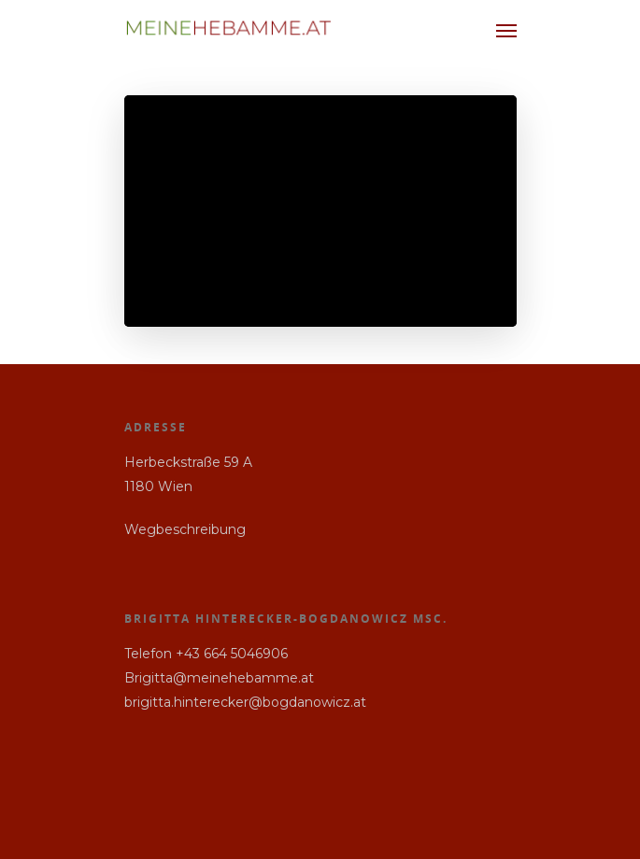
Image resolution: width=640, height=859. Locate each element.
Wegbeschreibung (185, 529)
